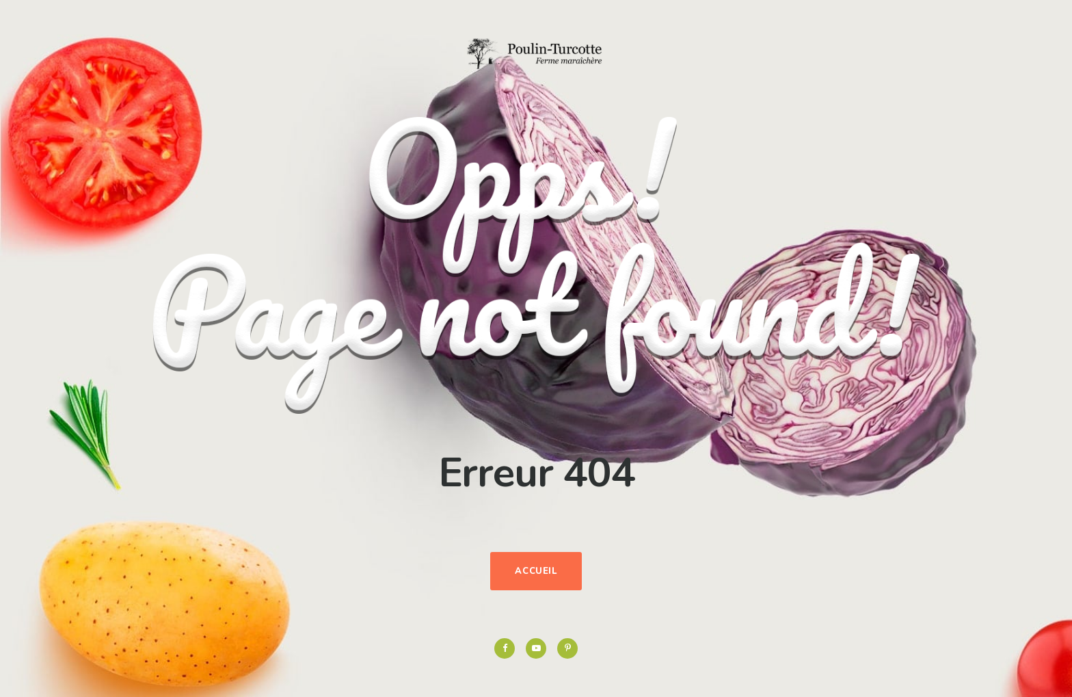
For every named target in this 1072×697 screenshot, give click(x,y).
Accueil (536, 571)
